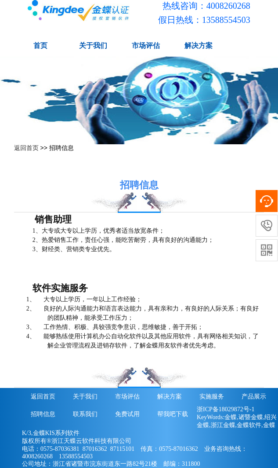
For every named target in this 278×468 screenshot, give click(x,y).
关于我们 (93, 45)
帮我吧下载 (172, 414)
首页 (40, 45)
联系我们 (85, 414)
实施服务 (211, 396)
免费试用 (127, 414)
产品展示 (254, 396)
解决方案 (198, 45)
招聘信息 (43, 414)
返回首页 (26, 147)
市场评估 (146, 45)
